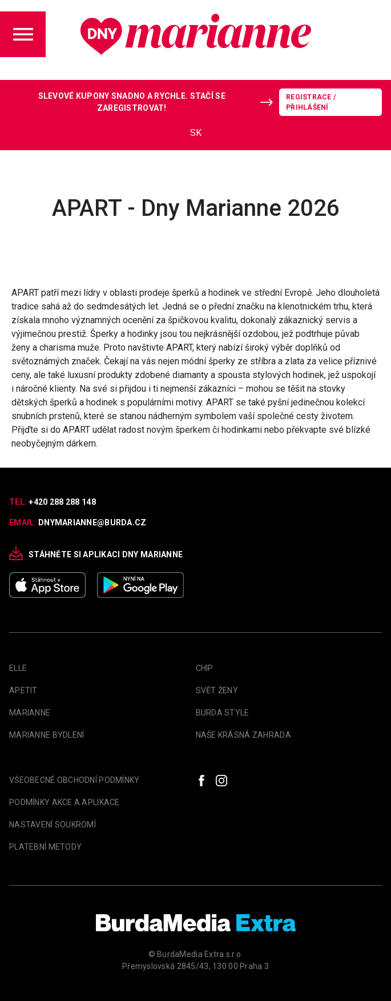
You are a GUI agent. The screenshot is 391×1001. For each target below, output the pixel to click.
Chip (204, 668)
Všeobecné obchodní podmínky (74, 780)
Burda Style (222, 712)
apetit (23, 690)
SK (195, 132)
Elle (18, 668)
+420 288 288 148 (62, 501)
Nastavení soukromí (52, 824)
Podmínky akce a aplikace (64, 802)
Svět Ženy (217, 690)
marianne (29, 712)
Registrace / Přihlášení (311, 102)
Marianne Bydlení (46, 734)
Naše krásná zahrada (243, 734)
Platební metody (45, 846)
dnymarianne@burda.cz (92, 522)
